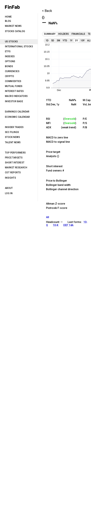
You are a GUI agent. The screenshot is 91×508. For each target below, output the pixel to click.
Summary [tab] (50, 34)
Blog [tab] (8, 21)
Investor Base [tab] (14, 101)
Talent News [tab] (13, 142)
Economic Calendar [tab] (17, 117)
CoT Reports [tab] (13, 172)
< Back (47, 11)
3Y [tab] (76, 40)
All (47, 217)
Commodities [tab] (13, 81)
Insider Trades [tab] (14, 127)
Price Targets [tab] (14, 157)
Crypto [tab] (9, 76)
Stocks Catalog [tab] (15, 31)
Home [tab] (8, 16)
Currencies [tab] (12, 71)
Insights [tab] (10, 177)
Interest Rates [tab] (14, 91)
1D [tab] (47, 40)
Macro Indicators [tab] (16, 96)
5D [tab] (52, 40)
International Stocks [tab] (19, 46)
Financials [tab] (78, 34)
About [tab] (9, 188)
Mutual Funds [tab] (14, 86)
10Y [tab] (82, 40)
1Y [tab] (71, 40)
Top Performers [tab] (15, 152)
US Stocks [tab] (11, 41)
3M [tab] (58, 40)
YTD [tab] (65, 40)
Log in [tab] (9, 193)
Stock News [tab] (12, 137)
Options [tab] (10, 61)
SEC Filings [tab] (12, 132)
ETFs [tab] (8, 51)
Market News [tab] (13, 26)
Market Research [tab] (16, 167)
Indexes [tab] (10, 56)
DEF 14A (68, 225)
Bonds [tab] (9, 66)
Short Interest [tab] (15, 162)
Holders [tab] (63, 34)
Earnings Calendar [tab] (17, 111)
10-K (55, 225)
